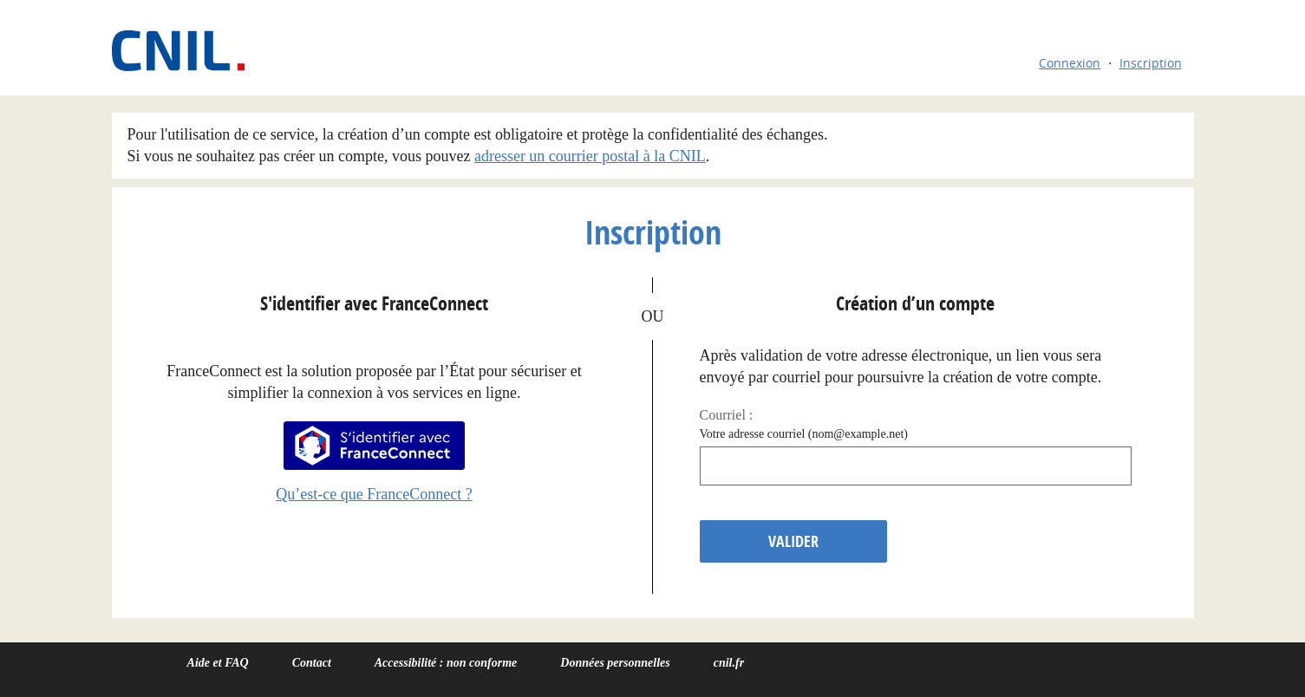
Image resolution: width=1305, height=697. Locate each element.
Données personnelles (614, 662)
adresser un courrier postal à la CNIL (590, 156)
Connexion (1069, 63)
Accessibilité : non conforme (446, 662)
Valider (793, 541)
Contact (311, 662)
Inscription (1150, 63)
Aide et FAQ (218, 662)
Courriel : (727, 414)
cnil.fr (729, 662)
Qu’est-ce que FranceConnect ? (374, 494)
